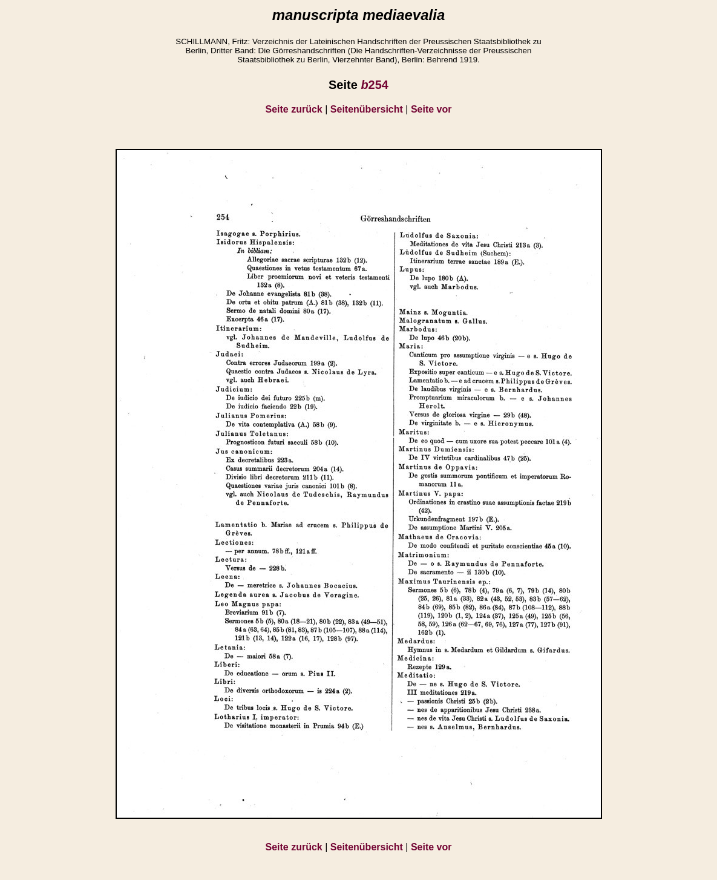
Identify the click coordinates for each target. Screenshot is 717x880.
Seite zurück (294, 109)
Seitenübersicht (366, 109)
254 (374, 84)
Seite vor (431, 109)
